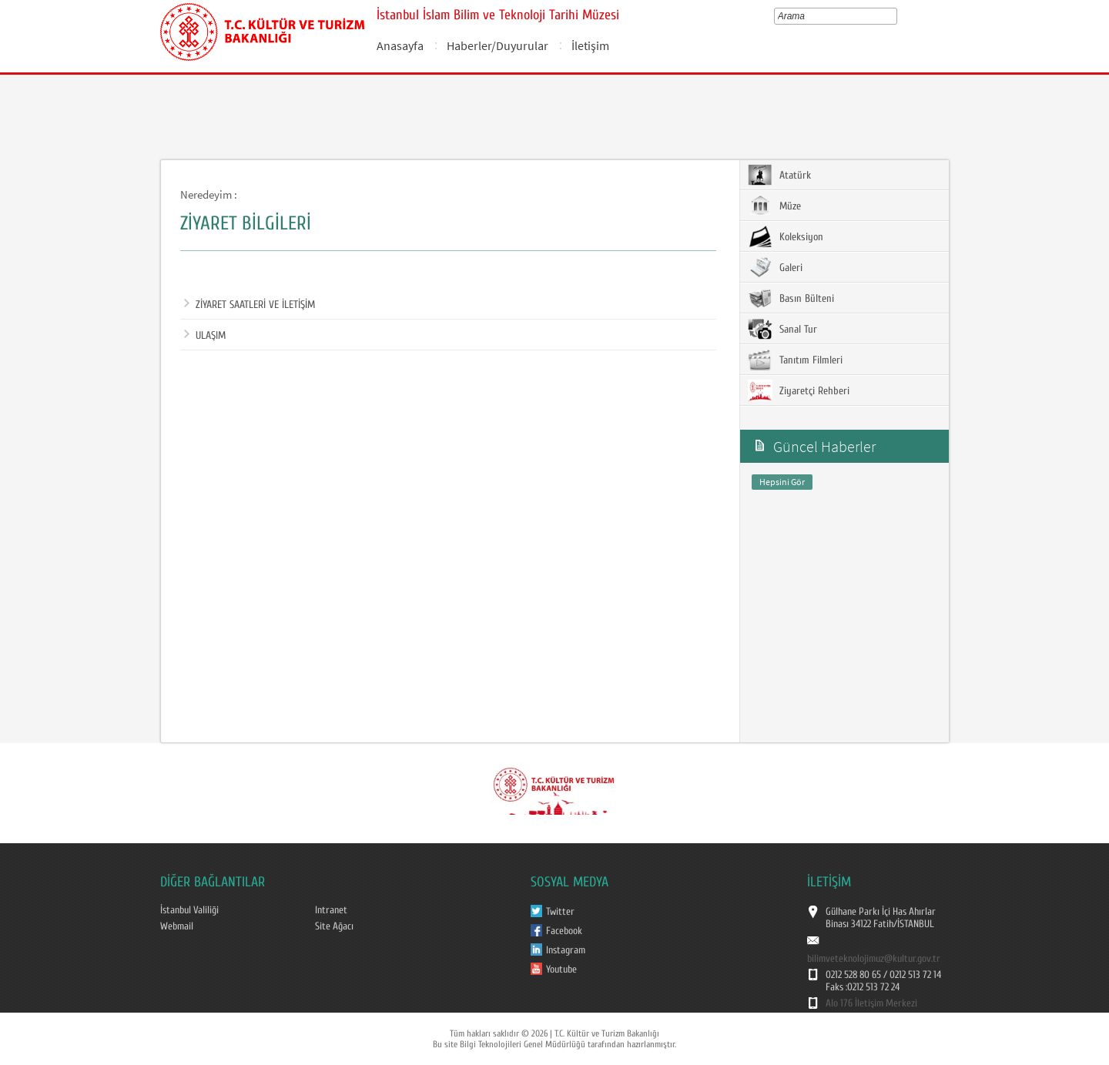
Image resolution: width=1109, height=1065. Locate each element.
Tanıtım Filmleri (795, 359)
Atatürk (779, 175)
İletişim (590, 45)
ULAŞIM (205, 335)
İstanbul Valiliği (189, 910)
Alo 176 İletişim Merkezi (871, 1003)
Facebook (564, 931)
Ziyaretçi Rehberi (798, 390)
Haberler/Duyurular (497, 45)
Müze (774, 205)
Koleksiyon (785, 236)
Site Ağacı (334, 926)
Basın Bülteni (791, 298)
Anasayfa (400, 45)
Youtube (561, 969)
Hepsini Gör (782, 481)
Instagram (565, 950)
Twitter (560, 912)
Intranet (331, 910)
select (896, 16)
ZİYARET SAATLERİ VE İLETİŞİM (249, 305)
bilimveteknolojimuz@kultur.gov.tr (873, 959)
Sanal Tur (782, 329)
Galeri (775, 267)
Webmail (176, 926)
